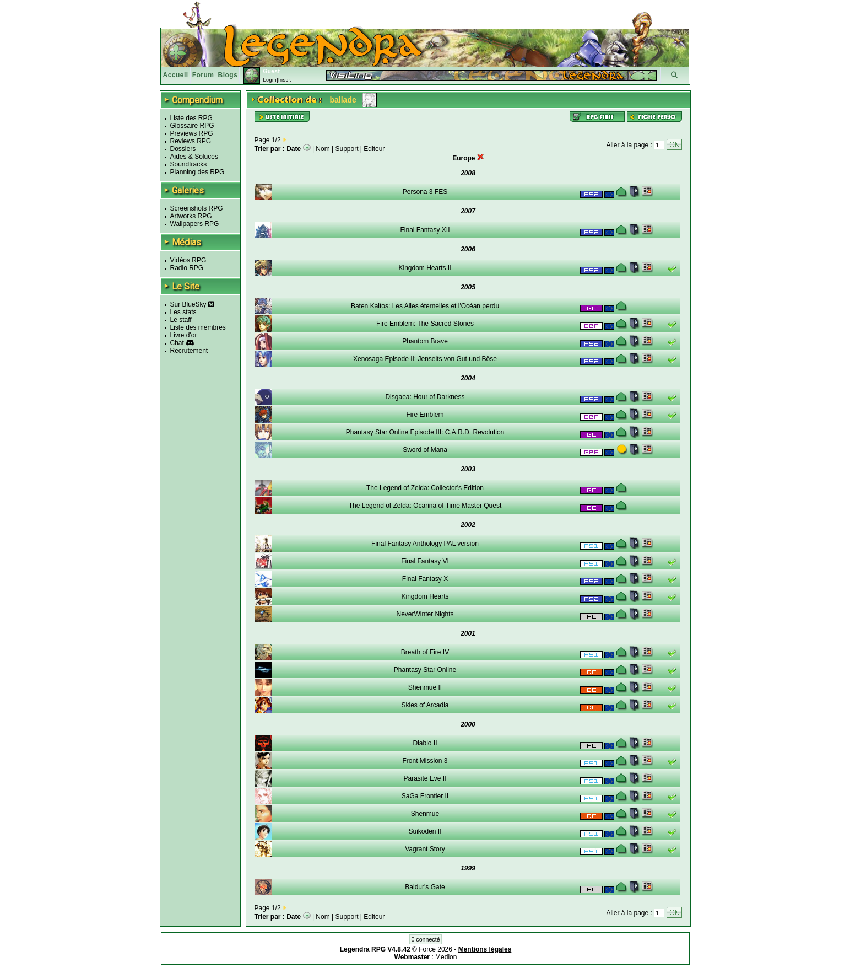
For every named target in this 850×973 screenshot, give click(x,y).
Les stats (183, 312)
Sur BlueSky (192, 304)
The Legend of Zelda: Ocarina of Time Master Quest (425, 505)
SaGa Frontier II (425, 796)
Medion (446, 957)
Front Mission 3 (424, 761)
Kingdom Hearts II (424, 268)
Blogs (228, 75)
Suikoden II (424, 831)
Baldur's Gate (425, 887)
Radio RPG (187, 268)
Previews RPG (191, 133)
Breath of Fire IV (425, 652)
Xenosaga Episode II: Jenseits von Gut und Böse (425, 359)
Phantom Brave (425, 341)
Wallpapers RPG (194, 224)
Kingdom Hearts (424, 596)
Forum (203, 75)
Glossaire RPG (192, 126)
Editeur (374, 149)
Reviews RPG (191, 141)
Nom (322, 149)
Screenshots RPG (196, 208)
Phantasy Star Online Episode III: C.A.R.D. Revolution (425, 432)
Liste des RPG (191, 118)
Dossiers (183, 149)
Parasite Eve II (424, 778)
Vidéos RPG (188, 260)
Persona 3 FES (425, 192)
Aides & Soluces (194, 156)
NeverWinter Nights (424, 614)
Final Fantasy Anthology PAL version (425, 543)
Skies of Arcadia (424, 705)
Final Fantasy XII (425, 230)
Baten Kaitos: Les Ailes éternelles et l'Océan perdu (425, 306)
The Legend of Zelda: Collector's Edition (425, 488)
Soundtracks (188, 164)
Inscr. (285, 80)
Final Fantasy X (425, 579)
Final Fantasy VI (425, 561)
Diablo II (425, 743)
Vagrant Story (425, 849)
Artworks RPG (191, 216)
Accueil (175, 75)
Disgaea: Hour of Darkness (424, 397)
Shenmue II (425, 687)
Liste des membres (198, 327)
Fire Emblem (424, 414)
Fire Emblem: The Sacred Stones (425, 323)
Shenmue (425, 814)
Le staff (181, 320)
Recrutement (189, 350)
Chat (177, 343)
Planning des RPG (197, 172)
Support (347, 149)
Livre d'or (183, 335)
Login (270, 80)
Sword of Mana (425, 450)
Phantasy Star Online (425, 670)
